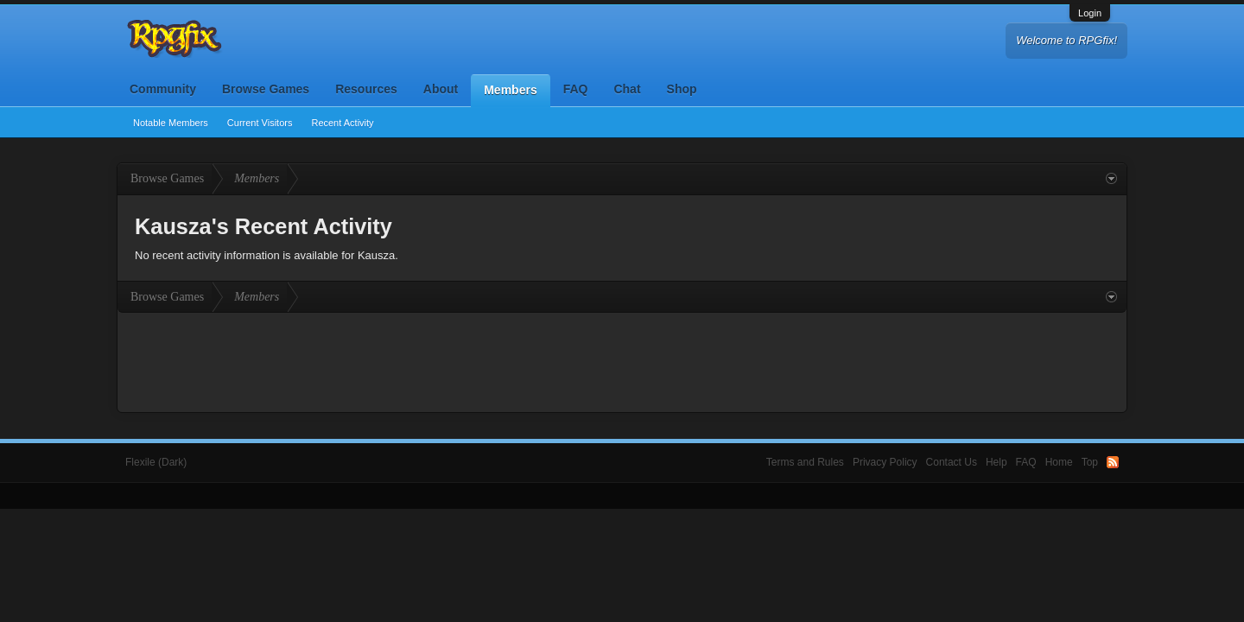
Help (996, 462)
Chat (626, 89)
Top (1090, 462)
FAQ (575, 89)
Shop (682, 89)
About (440, 89)
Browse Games (265, 89)
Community (163, 89)
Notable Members (170, 122)
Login (1089, 13)
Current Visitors (260, 122)
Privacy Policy (885, 462)
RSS (1113, 462)
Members (510, 90)
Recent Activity (342, 122)
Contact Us (951, 462)
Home (1059, 462)
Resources (366, 89)
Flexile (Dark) (156, 462)
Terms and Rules (805, 462)
